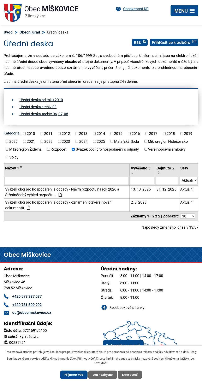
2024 (83, 141)
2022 (48, 141)
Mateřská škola (126, 141)
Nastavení (130, 375)
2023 (66, 141)
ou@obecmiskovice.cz (27, 312)
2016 (136, 133)
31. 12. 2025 (166, 189)
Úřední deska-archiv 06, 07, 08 (43, 114)
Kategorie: (12, 133)
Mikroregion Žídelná (25, 149)
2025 (101, 141)
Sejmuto (165, 168)
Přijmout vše (73, 375)
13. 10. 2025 (141, 189)
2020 (13, 141)
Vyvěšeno (140, 168)
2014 (101, 133)
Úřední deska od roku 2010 (41, 100)
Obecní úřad (29, 32)
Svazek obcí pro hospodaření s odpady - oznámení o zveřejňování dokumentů (58, 205)
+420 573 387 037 (23, 296)
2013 (83, 133)
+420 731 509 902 (23, 304)
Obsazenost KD (131, 9)
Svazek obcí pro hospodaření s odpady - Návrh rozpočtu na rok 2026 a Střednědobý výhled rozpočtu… (62, 192)
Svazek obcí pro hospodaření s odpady (107, 149)
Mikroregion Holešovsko (168, 141)
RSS (140, 42)
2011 (48, 133)
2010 (31, 133)
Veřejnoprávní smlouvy (167, 149)
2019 (188, 133)
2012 (66, 133)
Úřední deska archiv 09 (38, 107)
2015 (118, 133)
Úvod (8, 32)
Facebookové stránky (122, 307)
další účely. (190, 352)
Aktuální (186, 189)
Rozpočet (58, 149)
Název (12, 168)
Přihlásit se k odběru (174, 42)
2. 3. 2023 (139, 202)
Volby (13, 157)
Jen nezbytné (103, 375)
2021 (31, 141)
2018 (171, 133)
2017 (153, 133)
